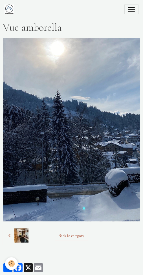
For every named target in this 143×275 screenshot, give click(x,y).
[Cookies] (11, 263)
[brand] (10, 9)
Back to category (71, 235)
